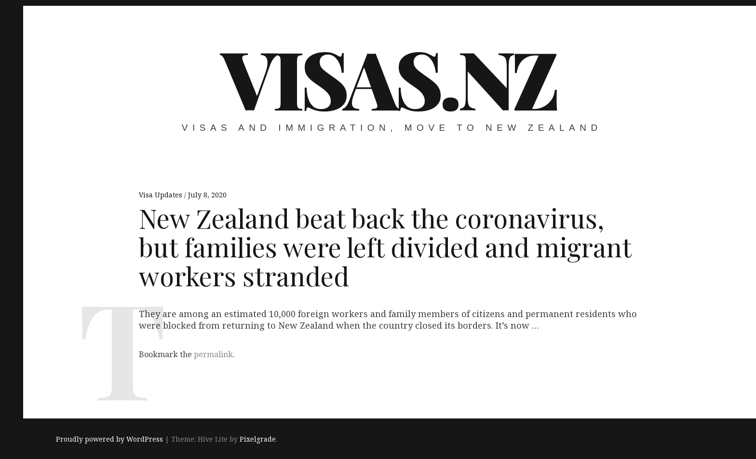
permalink (213, 354)
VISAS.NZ (388, 77)
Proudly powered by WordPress (109, 439)
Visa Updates (161, 194)
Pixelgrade (258, 439)
